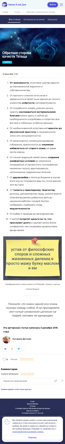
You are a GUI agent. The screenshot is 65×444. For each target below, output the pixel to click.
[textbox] (30, 381)
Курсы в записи (32, 411)
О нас (32, 401)
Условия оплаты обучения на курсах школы (32, 408)
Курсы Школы (32, 404)
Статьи (17, 12)
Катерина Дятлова (22, 339)
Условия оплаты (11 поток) (32, 413)
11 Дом (5, 12)
